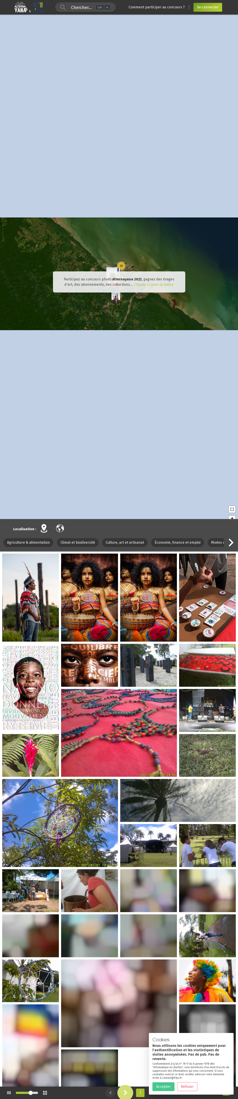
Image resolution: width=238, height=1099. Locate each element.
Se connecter (208, 7)
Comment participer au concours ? (157, 7)
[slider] (30, 1093)
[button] (231, 573)
